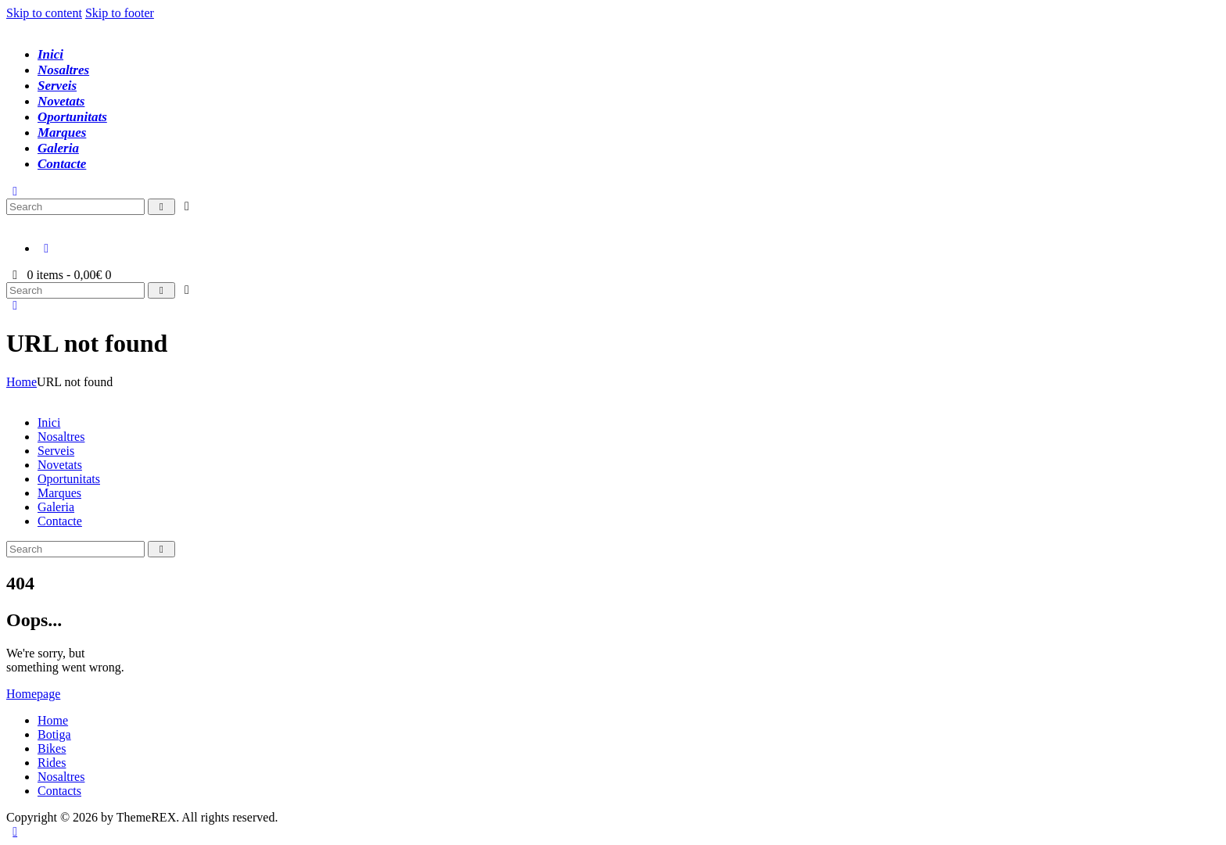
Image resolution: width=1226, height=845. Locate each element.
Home (21, 381)
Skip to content (44, 13)
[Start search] (161, 207)
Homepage (33, 693)
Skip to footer (119, 13)
